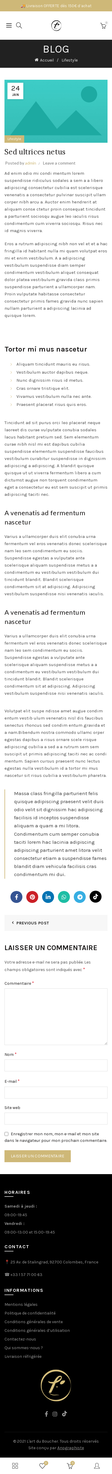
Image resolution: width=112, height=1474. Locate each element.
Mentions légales (21, 1304)
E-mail (12, 1081)
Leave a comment (59, 162)
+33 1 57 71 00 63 (26, 1274)
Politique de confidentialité (30, 1313)
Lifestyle (70, 60)
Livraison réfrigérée (23, 1356)
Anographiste (70, 1447)
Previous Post (32, 923)
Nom (10, 1054)
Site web (12, 1107)
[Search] (19, 25)
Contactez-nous (20, 1339)
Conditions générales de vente (33, 1321)
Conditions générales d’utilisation (37, 1330)
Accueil (47, 60)
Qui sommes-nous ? (23, 1347)
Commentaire (19, 983)
